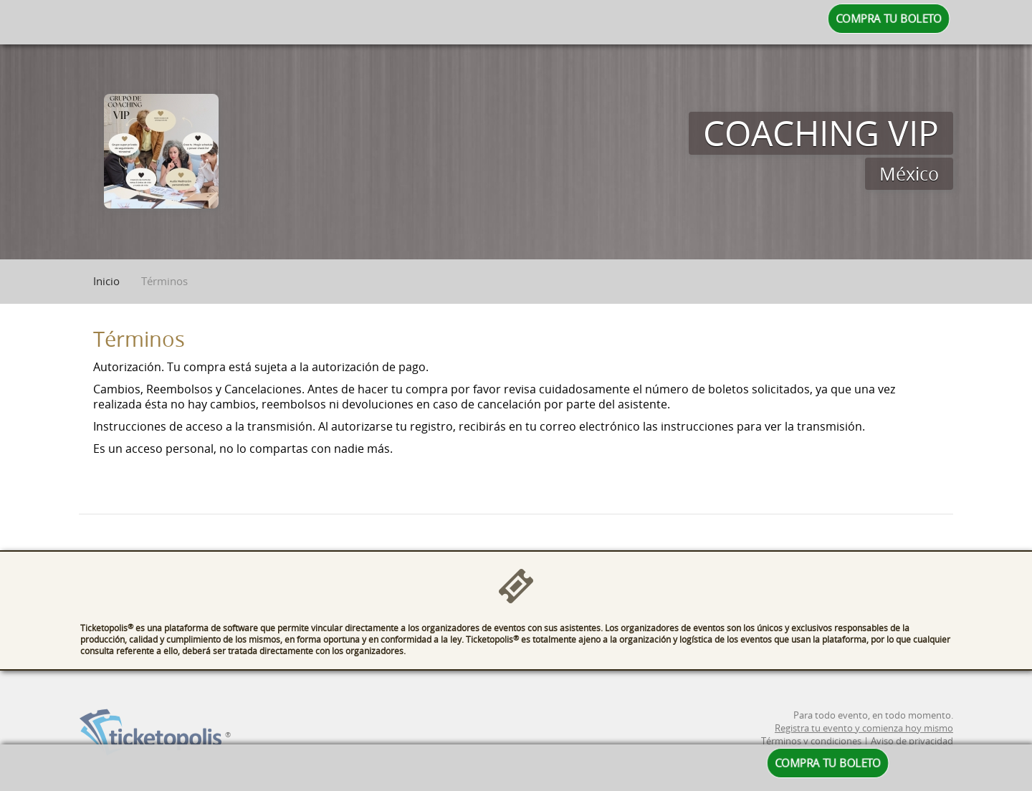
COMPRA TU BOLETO (889, 18)
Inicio (106, 281)
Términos (164, 281)
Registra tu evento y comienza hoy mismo (864, 739)
